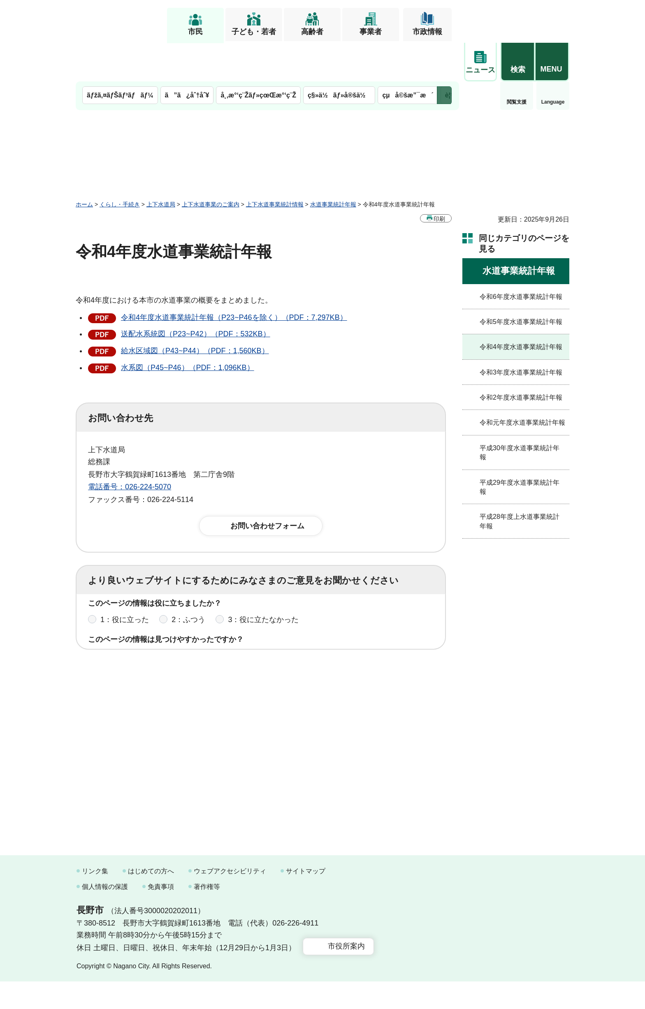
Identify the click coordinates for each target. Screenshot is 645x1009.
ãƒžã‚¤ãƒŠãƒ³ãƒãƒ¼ (120, 56)
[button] (517, 19)
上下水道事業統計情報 (275, 165)
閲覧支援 (480, 63)
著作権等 (207, 914)
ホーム (84, 165)
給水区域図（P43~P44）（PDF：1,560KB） (195, 312)
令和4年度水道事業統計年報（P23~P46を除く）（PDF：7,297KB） (234, 279)
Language (517, 63)
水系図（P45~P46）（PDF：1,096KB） (187, 329)
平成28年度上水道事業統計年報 (519, 482)
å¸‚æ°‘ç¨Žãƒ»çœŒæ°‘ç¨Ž (258, 56)
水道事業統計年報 (333, 165)
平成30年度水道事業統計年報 (519, 414)
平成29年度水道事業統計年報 (519, 448)
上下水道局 (160, 165)
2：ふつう (188, 588)
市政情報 (427, 32)
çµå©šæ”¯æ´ (407, 56)
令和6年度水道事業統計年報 (521, 258)
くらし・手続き (120, 165)
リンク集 (95, 898)
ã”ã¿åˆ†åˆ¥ (187, 56)
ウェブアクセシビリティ (230, 898)
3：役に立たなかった (263, 588)
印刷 (439, 180)
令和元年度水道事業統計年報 (522, 383)
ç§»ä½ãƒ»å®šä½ (339, 56)
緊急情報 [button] (553, 62)
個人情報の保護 (105, 914)
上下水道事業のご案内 (210, 165)
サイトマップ (305, 898)
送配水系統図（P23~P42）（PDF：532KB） (195, 295)
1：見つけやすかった (135, 624)
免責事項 (161, 914)
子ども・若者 (254, 32)
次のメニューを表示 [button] (444, 56)
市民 (195, 32)
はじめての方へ (151, 898)
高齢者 (312, 32)
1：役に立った (124, 588)
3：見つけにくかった (285, 624)
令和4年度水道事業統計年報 (521, 308)
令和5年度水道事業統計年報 (521, 283)
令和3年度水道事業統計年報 (521, 333)
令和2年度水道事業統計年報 (521, 358)
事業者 (371, 32)
